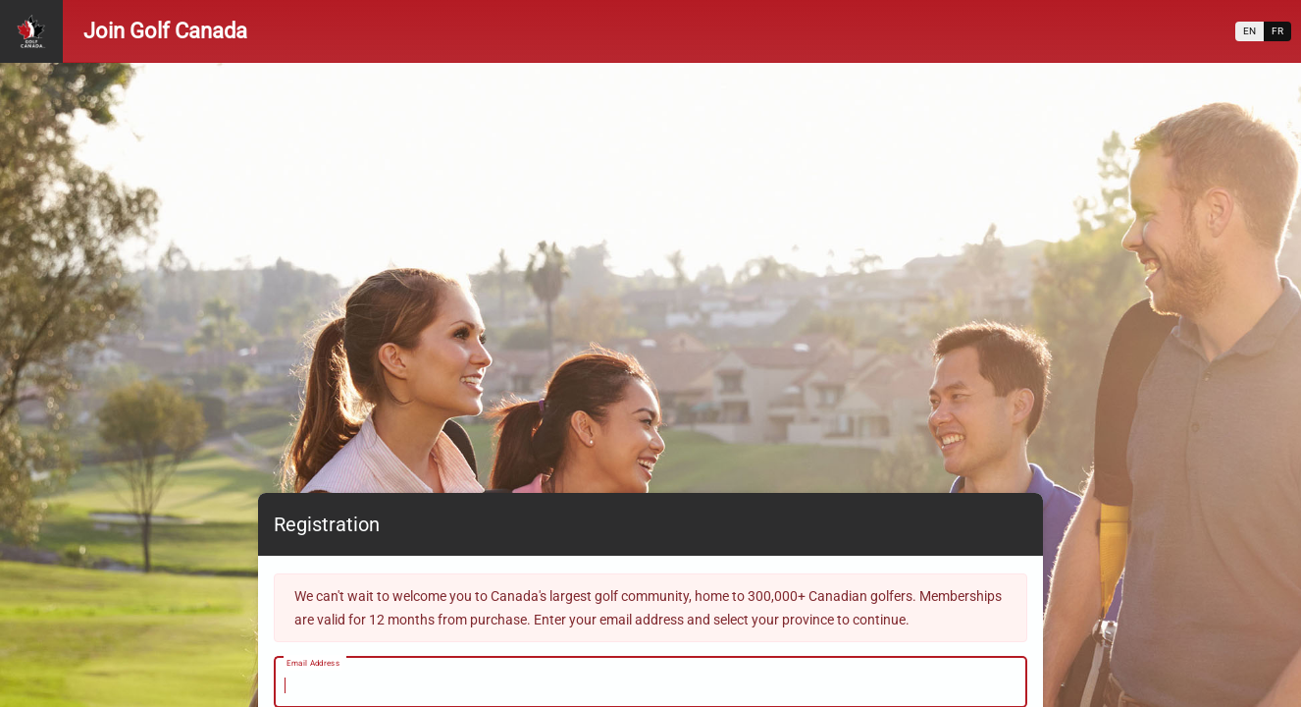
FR (1277, 31)
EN (1249, 31)
